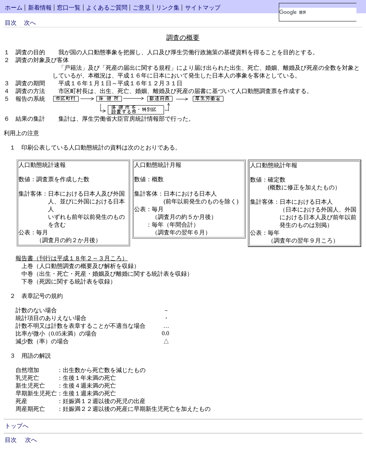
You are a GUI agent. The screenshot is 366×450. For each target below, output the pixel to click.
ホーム (14, 7)
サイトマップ (202, 7)
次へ (30, 23)
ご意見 (141, 7)
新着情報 (40, 7)
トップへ (16, 426)
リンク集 (167, 7)
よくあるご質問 (106, 7)
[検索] (317, 12)
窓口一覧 (69, 7)
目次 (11, 23)
